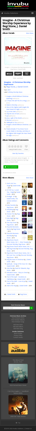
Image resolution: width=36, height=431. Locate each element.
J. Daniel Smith (22, 87)
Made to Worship (11, 105)
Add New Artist (18, 325)
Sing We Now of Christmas (15, 259)
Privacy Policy (18, 335)
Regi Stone (10, 87)
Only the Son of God (12, 114)
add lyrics (16, 98)
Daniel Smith (17, 186)
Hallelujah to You (11, 122)
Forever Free (11, 214)
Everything (10, 209)
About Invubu (18, 333)
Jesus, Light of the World (14, 118)
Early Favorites (11, 205)
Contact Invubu (18, 337)
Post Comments (11, 167)
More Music (30, 33)
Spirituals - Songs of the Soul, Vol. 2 (18, 264)
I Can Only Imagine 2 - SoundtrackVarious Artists (18, 392)
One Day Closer (12, 222)
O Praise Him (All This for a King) (16, 101)
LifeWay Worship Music (15, 92)
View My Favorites (18, 153)
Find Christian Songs (18, 322)
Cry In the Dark (11, 111)
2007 (8, 90)
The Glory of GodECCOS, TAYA (18, 361)
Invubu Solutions (9, 13)
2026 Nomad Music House (18, 385)
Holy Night (10, 218)
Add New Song (18, 328)
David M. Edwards (20, 268)
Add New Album (18, 326)
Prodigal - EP (11, 196)
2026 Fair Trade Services (18, 416)
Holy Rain (10, 268)
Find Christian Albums (18, 320)
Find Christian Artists (18, 318)
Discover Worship (12, 244)
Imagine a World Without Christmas (17, 124)
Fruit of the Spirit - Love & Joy (16, 281)
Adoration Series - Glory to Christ (17, 272)
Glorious (9, 120)
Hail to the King (11, 286)
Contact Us (28, 428)
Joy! (7, 116)
